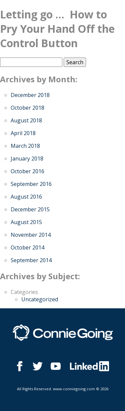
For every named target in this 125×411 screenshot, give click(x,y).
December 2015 (30, 209)
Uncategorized (39, 299)
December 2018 (30, 95)
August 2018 (26, 120)
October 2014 (27, 247)
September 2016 (31, 184)
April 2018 (23, 133)
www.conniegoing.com (74, 388)
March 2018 (25, 145)
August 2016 (26, 196)
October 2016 (27, 171)
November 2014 (31, 234)
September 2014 (31, 260)
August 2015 (26, 222)
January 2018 (27, 158)
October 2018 (27, 107)
